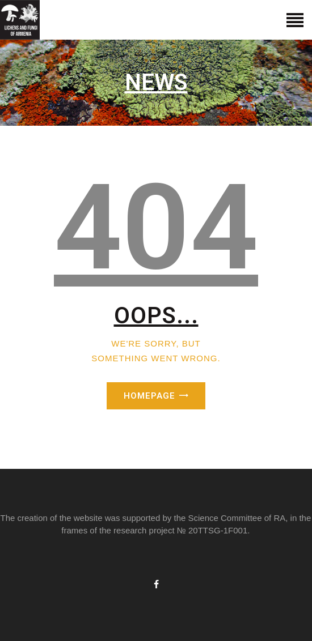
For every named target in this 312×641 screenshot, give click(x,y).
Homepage (149, 396)
